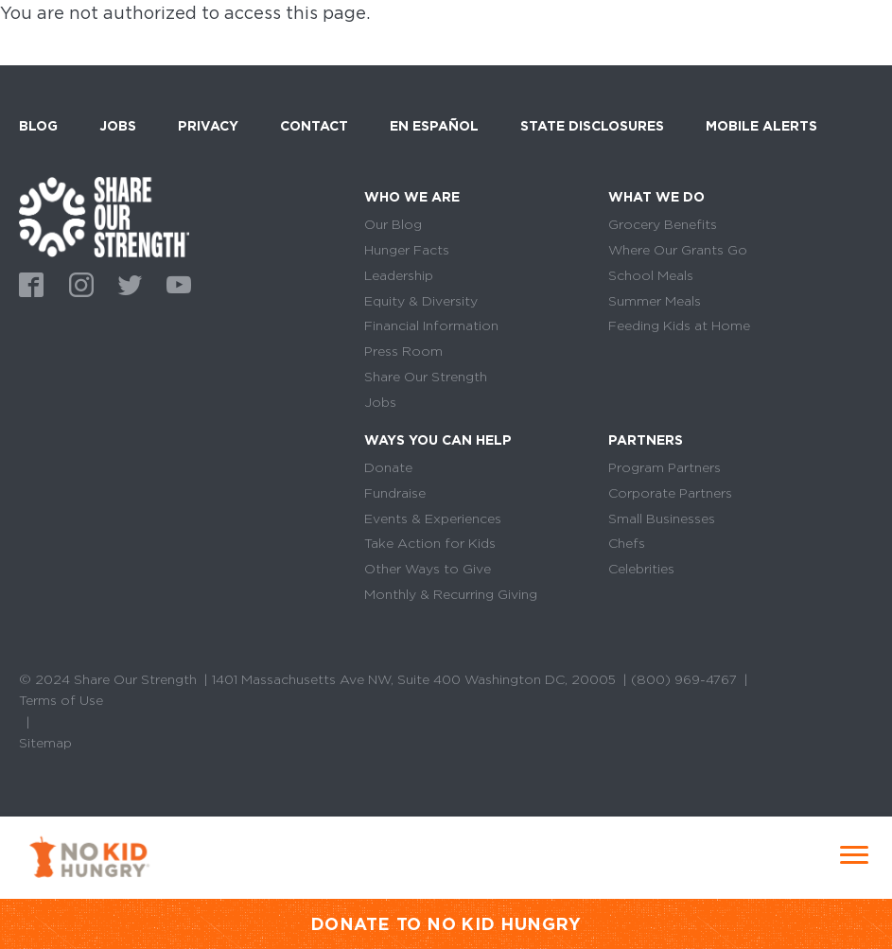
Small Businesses (661, 518)
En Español (434, 125)
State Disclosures (592, 125)
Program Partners (664, 467)
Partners (645, 440)
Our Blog (393, 224)
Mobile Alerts (761, 123)
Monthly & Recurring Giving (450, 594)
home (104, 217)
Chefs (626, 543)
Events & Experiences (432, 518)
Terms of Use (61, 700)
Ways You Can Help (438, 440)
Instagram (77, 282)
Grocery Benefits (662, 224)
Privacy (208, 125)
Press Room (403, 351)
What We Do (656, 196)
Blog (38, 125)
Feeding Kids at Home (679, 325)
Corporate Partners (670, 493)
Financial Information (431, 325)
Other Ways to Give (427, 568)
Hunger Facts (406, 249)
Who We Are (412, 196)
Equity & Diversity (421, 300)
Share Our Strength (425, 376)
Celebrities (641, 568)
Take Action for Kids (430, 543)
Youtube (175, 282)
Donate (388, 467)
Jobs (117, 125)
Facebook (28, 282)
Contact (314, 125)
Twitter (126, 282)
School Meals (650, 275)
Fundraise (395, 493)
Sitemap (45, 742)
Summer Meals (654, 300)
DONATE (350, 924)
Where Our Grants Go (677, 249)
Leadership (398, 275)
